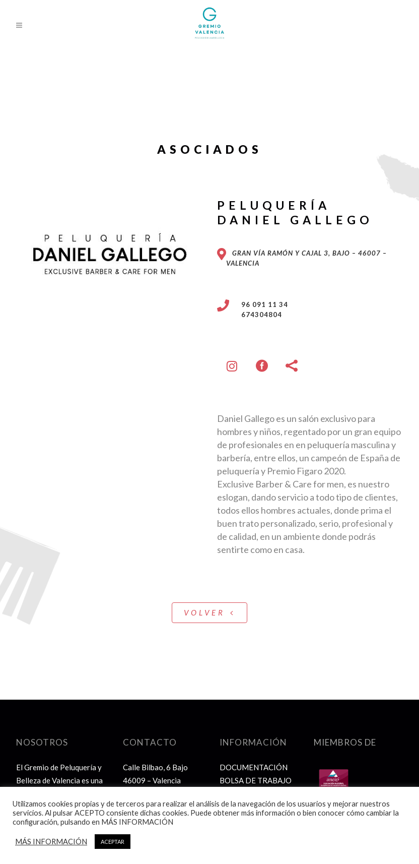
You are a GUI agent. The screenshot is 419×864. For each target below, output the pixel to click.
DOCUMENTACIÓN (254, 767)
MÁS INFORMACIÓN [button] (51, 841)
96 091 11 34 (258, 304)
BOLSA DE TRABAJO (256, 780)
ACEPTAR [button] (112, 841)
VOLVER (209, 612)
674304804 (255, 315)
